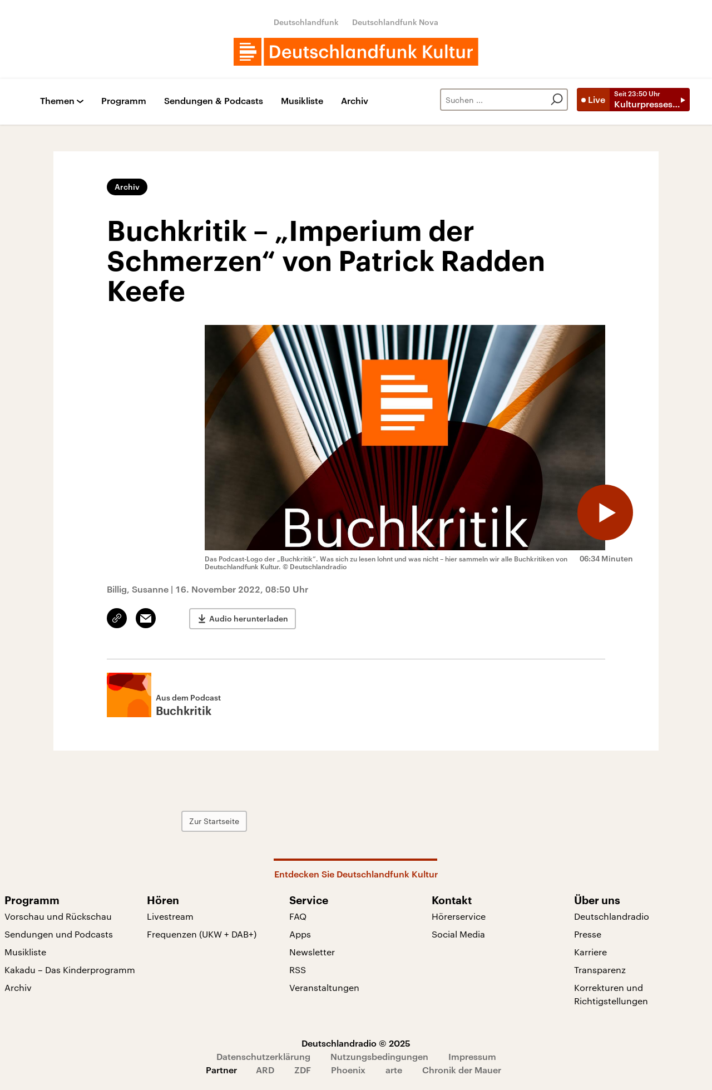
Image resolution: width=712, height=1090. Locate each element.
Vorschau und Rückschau (58, 916)
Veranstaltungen (324, 987)
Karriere (590, 951)
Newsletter (312, 951)
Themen (57, 101)
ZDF (302, 1069)
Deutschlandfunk (306, 22)
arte (393, 1069)
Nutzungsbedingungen (379, 1056)
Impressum (472, 1056)
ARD (265, 1069)
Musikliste (302, 101)
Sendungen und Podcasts (58, 934)
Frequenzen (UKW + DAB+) (201, 934)
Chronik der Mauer (461, 1069)
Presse (587, 934)
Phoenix (348, 1069)
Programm (123, 101)
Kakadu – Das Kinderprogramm (69, 969)
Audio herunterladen (248, 618)
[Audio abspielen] (605, 512)
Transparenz (600, 969)
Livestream (170, 916)
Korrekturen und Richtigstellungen (611, 994)
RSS (297, 969)
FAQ (297, 916)
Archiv (354, 101)
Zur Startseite (214, 821)
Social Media (458, 934)
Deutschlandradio (611, 916)
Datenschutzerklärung (263, 1056)
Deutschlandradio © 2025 (356, 1043)
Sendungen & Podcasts (213, 101)
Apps (300, 934)
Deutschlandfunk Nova (395, 22)
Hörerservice (459, 916)
